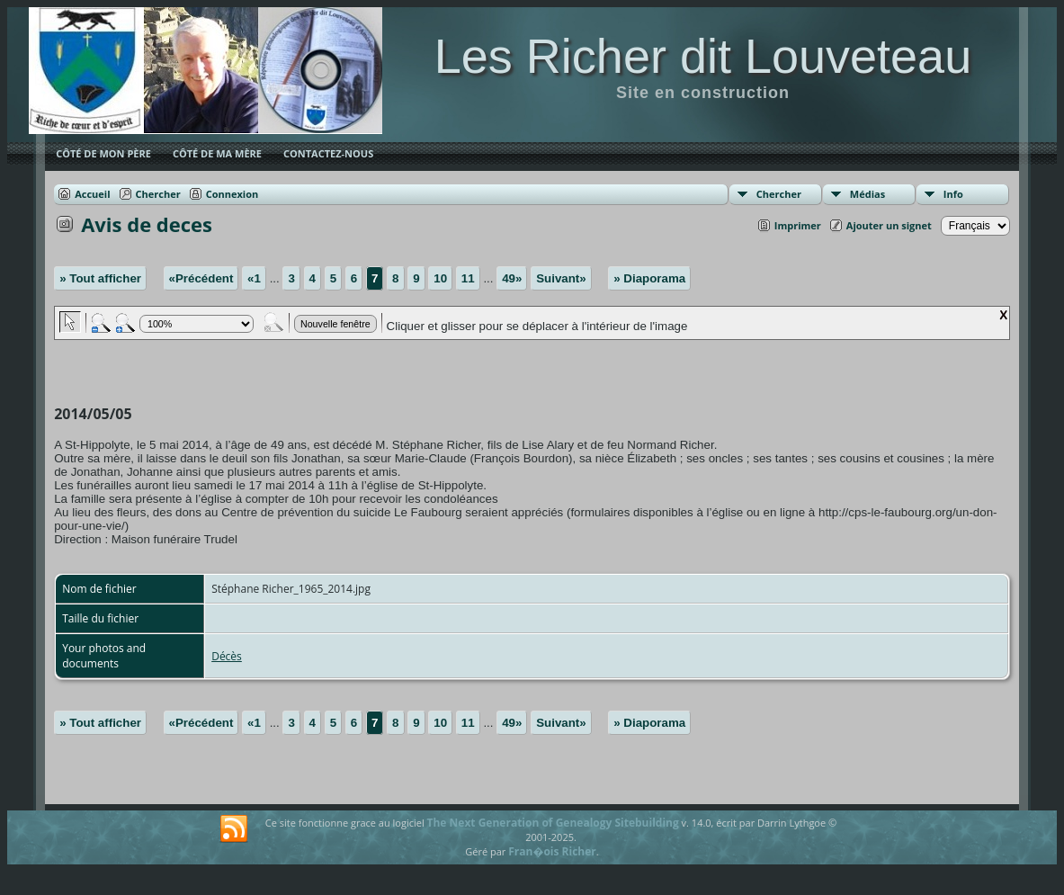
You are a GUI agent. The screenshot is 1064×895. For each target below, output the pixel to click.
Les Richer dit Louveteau (702, 56)
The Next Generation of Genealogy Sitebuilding (553, 822)
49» (512, 278)
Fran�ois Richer (552, 851)
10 (440, 278)
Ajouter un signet (889, 225)
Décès (226, 656)
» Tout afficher (100, 278)
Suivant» (561, 278)
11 (468, 278)
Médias (867, 194)
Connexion (232, 194)
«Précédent (201, 278)
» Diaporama (649, 278)
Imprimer (797, 225)
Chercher (778, 194)
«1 (254, 278)
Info (953, 194)
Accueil (92, 194)
